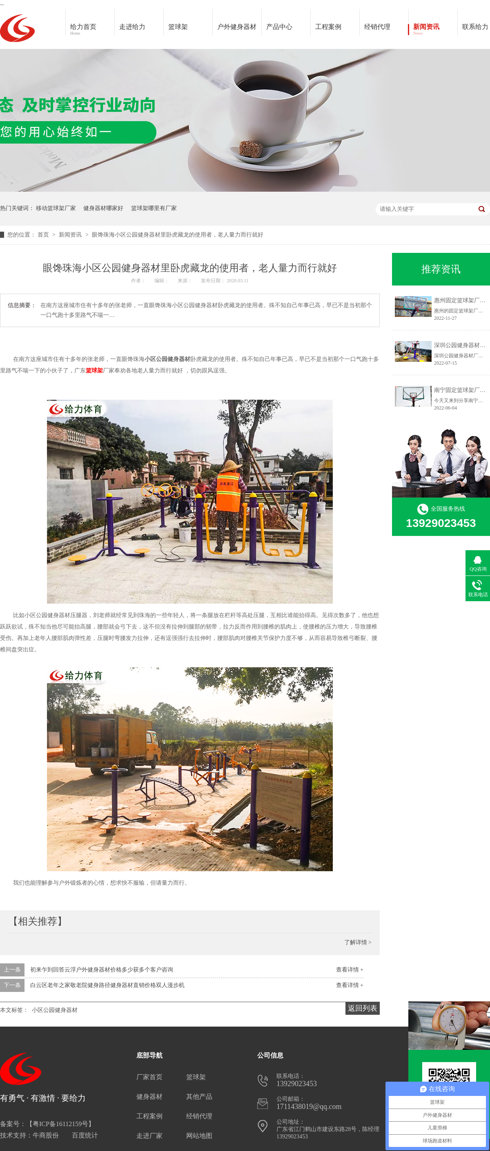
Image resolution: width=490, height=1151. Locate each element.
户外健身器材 (239, 29)
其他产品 (199, 1096)
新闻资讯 (435, 29)
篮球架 (178, 26)
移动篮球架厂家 (56, 208)
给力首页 (92, 29)
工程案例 (337, 29)
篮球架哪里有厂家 (154, 208)
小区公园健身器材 (55, 1010)
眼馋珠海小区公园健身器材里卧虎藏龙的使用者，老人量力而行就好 (177, 235)
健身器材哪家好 (103, 208)
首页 (44, 235)
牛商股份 (46, 1135)
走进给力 (132, 26)
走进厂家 (149, 1135)
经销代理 (386, 29)
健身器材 (149, 1096)
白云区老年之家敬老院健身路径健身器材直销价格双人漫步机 (107, 985)
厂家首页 (149, 1077)
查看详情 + (349, 970)
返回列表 (362, 1008)
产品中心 (288, 29)
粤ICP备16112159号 (60, 1123)
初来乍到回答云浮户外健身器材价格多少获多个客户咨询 (101, 970)
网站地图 (199, 1135)
